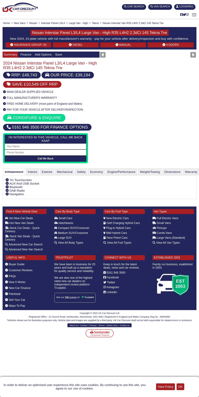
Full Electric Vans (165, 218)
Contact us (124, 325)
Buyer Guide (15, 264)
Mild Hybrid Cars (115, 233)
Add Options (43, 54)
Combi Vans (162, 233)
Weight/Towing (150, 172)
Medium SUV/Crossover (71, 233)
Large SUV (63, 237)
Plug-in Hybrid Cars (117, 228)
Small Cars (63, 218)
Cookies (83, 325)
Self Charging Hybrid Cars (121, 223)
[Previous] (103, 55)
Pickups (160, 228)
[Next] (193, 55)
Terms (101, 325)
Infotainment (14, 172)
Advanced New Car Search (24, 244)
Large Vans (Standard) (169, 237)
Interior (32, 172)
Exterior (47, 172)
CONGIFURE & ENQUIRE (34, 117)
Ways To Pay (15, 305)
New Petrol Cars (115, 237)
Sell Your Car (15, 299)
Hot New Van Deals (19, 223)
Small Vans (162, 223)
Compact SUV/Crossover (71, 228)
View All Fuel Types (117, 242)
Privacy (93, 325)
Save (58, 54)
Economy (96, 172)
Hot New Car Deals (19, 218)
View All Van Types (166, 242)
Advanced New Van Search (24, 249)
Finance (25, 54)
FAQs (10, 276)
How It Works (15, 282)
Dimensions (172, 172)
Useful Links (111, 325)
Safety (81, 172)
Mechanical (64, 172)
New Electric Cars (116, 218)
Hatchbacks (63, 223)
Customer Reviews (19, 270)
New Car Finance (18, 288)
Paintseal (12, 294)
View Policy (165, 386)
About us (74, 325)
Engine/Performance (121, 172)
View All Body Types (68, 242)
